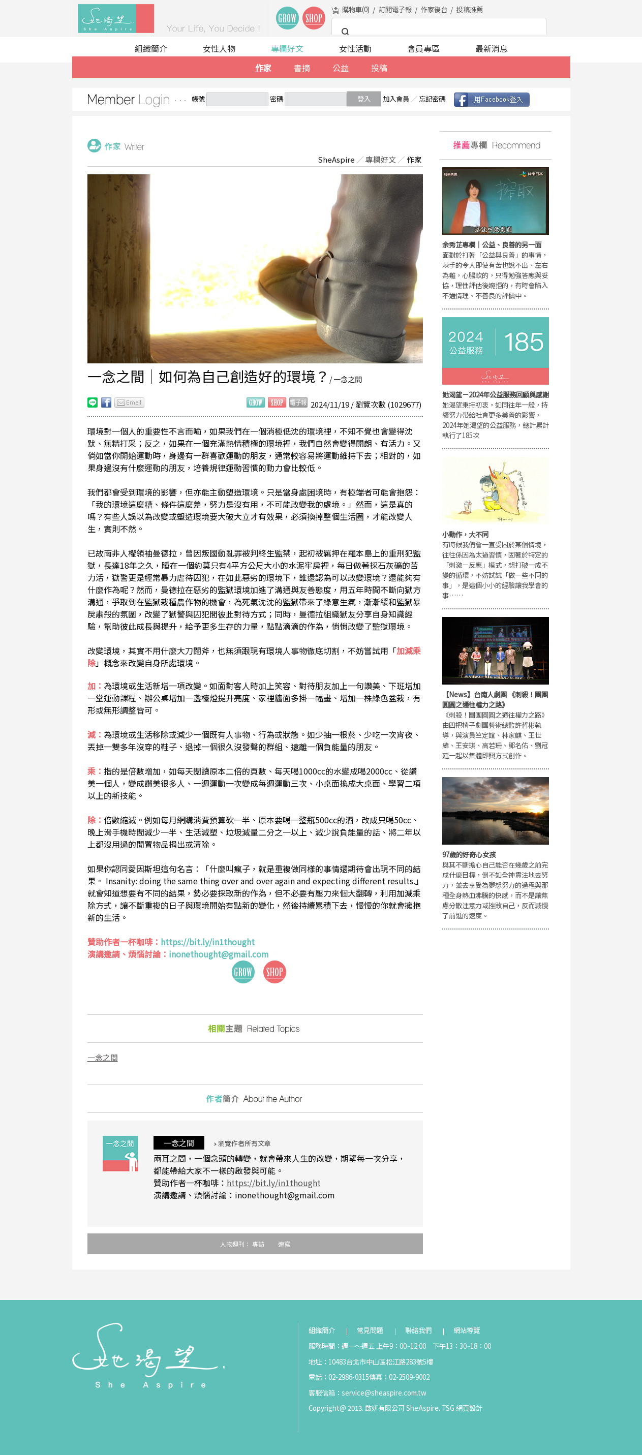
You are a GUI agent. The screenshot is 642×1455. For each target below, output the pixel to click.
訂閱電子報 (395, 9)
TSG (448, 1408)
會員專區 (423, 48)
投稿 (379, 67)
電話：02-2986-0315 (339, 1377)
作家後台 (434, 9)
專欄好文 (287, 48)
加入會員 (396, 99)
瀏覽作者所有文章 (243, 1143)
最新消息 (491, 48)
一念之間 (102, 1057)
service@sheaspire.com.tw (384, 1393)
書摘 (302, 67)
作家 (263, 67)
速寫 (284, 1244)
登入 (364, 99)
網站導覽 (466, 1330)
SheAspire (336, 159)
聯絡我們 (418, 1330)
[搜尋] (437, 32)
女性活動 (355, 48)
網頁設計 (469, 1408)
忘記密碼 (432, 99)
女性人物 (219, 48)
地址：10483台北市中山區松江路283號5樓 (371, 1362)
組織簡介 (151, 48)
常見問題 (370, 1330)
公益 (340, 67)
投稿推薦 (469, 9)
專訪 (258, 1244)
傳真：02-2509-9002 (399, 1377)
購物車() (356, 9)
